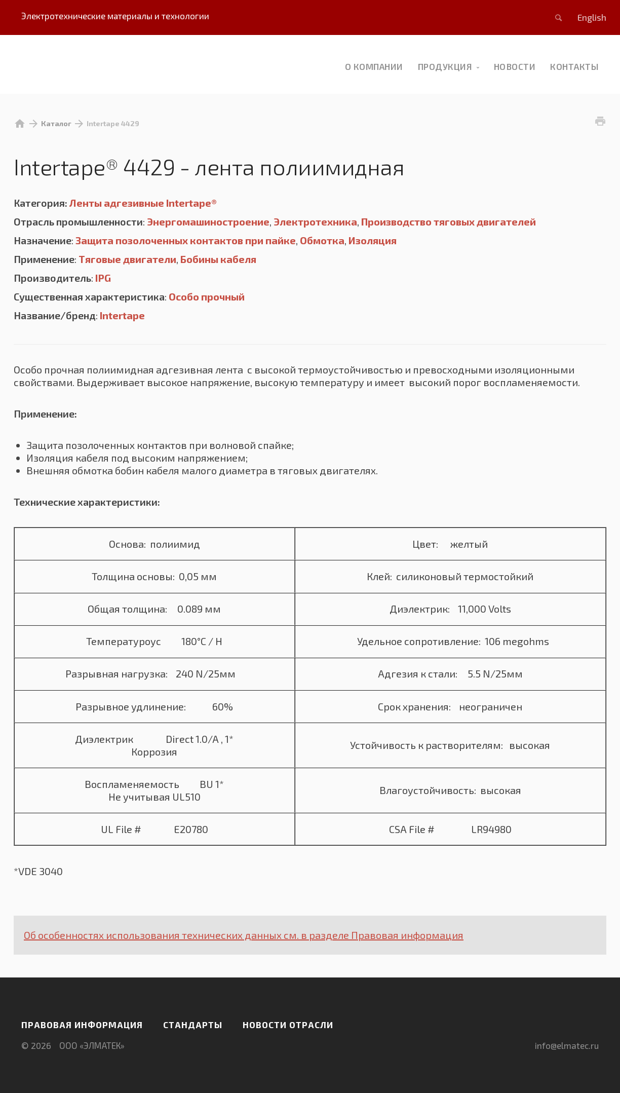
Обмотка (322, 240)
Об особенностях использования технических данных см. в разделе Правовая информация (243, 935)
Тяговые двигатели (127, 259)
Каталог (56, 123)
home (20, 124)
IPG (103, 278)
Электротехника (315, 221)
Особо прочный (207, 296)
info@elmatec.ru (567, 1045)
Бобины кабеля (218, 259)
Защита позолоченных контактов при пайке (185, 240)
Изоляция (372, 240)
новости (515, 66)
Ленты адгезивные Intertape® (143, 203)
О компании (374, 66)
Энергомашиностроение (208, 221)
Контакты (574, 66)
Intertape (122, 315)
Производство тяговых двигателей (448, 221)
